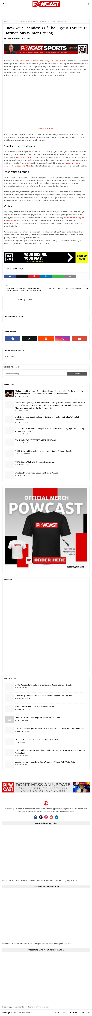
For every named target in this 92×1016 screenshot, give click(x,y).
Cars (11, 21)
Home (6, 21)
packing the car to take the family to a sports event (41, 61)
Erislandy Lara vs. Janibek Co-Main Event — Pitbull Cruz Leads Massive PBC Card (50, 728)
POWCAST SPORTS (24, 1013)
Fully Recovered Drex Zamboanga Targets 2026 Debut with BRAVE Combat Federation (47, 418)
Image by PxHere (46, 128)
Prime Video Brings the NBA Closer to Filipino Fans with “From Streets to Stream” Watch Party (50, 751)
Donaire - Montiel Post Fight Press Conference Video (37, 717)
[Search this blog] (36, 374)
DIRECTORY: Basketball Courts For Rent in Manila (36, 473)
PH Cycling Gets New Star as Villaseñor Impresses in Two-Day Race (44, 696)
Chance (9, 38)
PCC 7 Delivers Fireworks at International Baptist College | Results (43, 451)
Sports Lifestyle (17, 269)
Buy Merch (74, 1013)
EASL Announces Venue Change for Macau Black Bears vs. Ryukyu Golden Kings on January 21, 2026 (50, 429)
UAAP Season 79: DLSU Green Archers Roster (34, 462)
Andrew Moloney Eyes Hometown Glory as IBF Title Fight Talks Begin (45, 762)
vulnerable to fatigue (24, 157)
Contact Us (85, 1013)
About (64, 1013)
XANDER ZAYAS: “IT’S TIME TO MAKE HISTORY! (35, 440)
